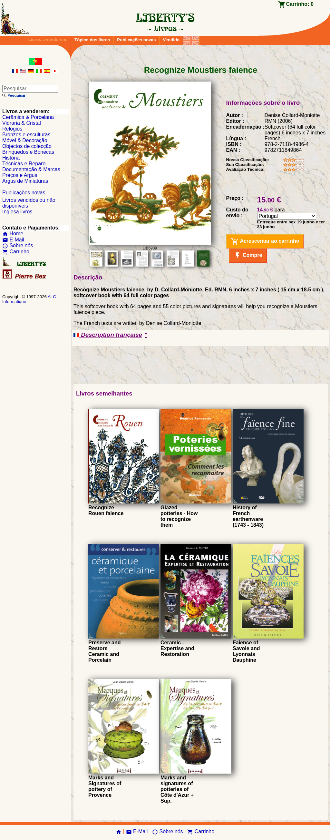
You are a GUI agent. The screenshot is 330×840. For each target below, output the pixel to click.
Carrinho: (299, 4)
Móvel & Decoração (24, 140)
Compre (248, 255)
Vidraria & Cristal (21, 123)
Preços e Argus (19, 175)
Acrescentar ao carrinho (265, 241)
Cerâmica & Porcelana (28, 117)
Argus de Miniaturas (25, 181)
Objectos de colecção (27, 146)
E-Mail (13, 239)
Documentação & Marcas (31, 169)
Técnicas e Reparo (23, 163)
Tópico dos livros (92, 39)
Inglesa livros (17, 211)
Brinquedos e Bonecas (28, 152)
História (11, 158)
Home (12, 233)
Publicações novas (136, 39)
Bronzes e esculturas (26, 134)
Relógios (12, 129)
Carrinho (15, 251)
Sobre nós (17, 245)
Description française (111, 335)
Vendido (171, 39)
